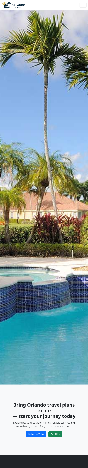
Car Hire (55, 434)
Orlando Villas (36, 434)
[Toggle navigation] (83, 5)
